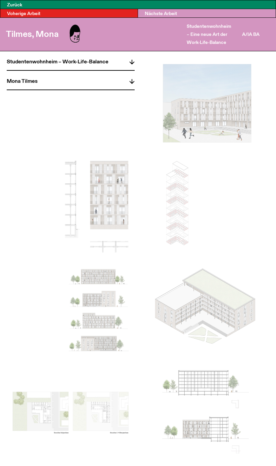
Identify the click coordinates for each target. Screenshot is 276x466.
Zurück (14, 4)
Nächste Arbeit (161, 13)
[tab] (71, 60)
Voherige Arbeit (23, 13)
